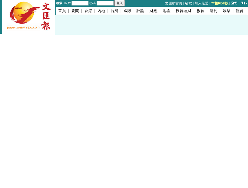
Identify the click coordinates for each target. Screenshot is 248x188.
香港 (88, 11)
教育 (200, 11)
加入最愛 (201, 3)
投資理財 (183, 11)
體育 (240, 11)
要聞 (75, 11)
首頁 (62, 11)
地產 (166, 11)
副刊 (213, 11)
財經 (153, 11)
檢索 (188, 3)
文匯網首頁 (173, 3)
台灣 (114, 11)
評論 (140, 11)
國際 (127, 11)
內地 (101, 11)
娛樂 (227, 11)
